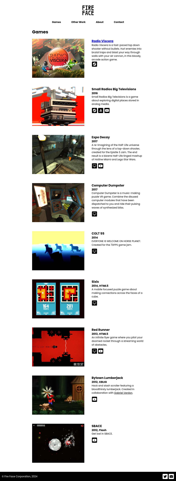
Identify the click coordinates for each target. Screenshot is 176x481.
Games (56, 22)
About (99, 22)
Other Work (78, 22)
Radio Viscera (102, 41)
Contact (119, 22)
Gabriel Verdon (123, 393)
